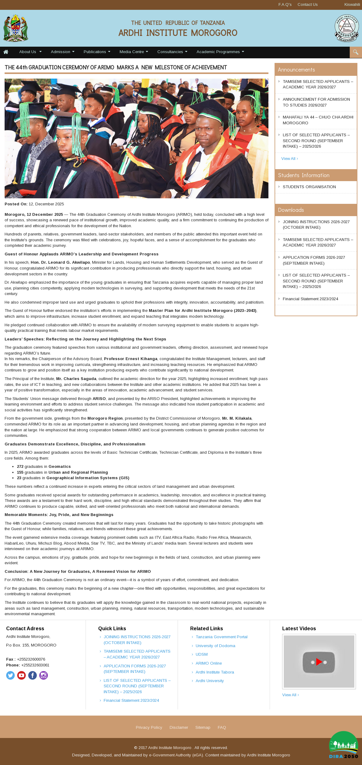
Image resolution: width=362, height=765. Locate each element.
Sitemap (202, 727)
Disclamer (179, 727)
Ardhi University (210, 680)
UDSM (202, 654)
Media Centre (135, 53)
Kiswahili (352, 4)
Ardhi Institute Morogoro (170, 747)
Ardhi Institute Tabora (215, 672)
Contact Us (308, 4)
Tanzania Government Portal (222, 637)
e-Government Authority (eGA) (176, 755)
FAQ (222, 727)
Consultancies (173, 53)
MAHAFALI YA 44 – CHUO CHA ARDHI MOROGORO (318, 120)
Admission (63, 53)
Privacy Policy (149, 727)
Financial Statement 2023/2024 (310, 299)
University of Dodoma (215, 645)
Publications (98, 53)
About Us (31, 53)
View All (290, 158)
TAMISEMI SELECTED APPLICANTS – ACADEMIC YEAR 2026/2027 (318, 84)
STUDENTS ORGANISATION (309, 187)
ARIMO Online (209, 663)
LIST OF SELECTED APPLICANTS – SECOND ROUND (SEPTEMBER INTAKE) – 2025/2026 (316, 141)
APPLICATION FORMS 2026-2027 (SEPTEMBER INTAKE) (314, 260)
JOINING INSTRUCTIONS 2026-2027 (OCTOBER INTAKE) (316, 224)
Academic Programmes (221, 53)
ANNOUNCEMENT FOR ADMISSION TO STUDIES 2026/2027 (316, 102)
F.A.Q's (285, 4)
